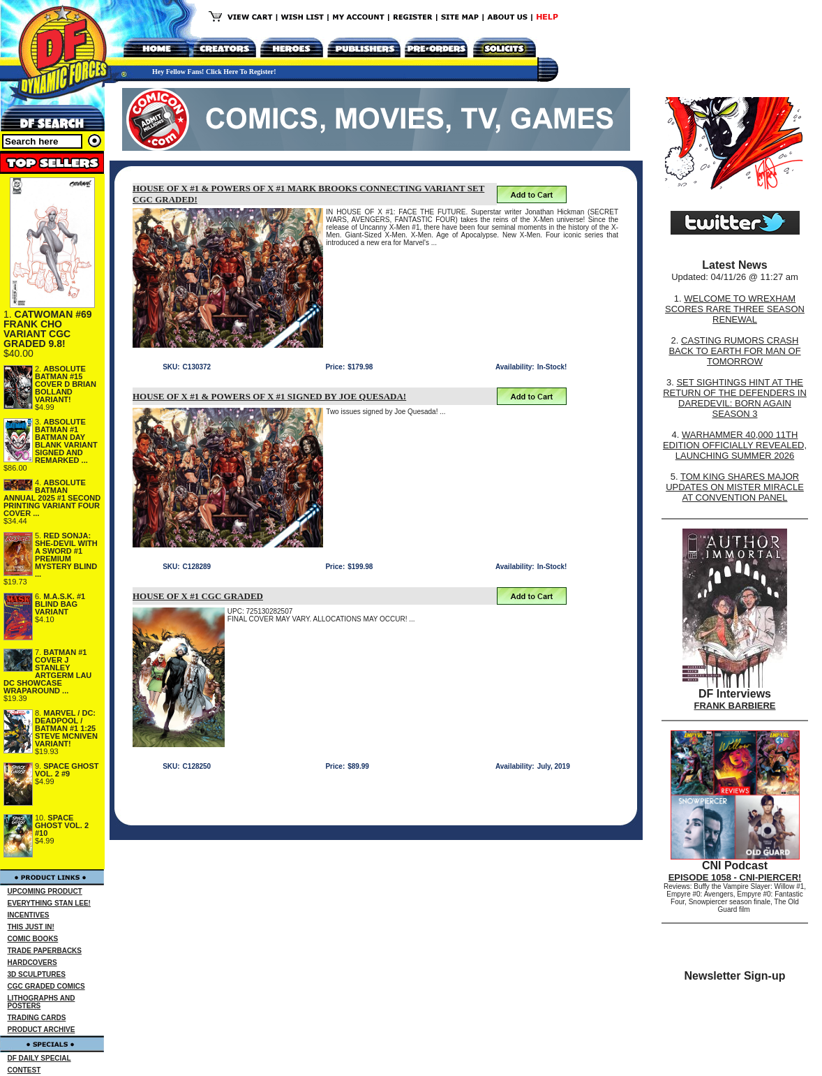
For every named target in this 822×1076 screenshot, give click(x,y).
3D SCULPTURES (37, 974)
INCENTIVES (29, 915)
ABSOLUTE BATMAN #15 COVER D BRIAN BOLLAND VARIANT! (65, 384)
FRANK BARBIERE (735, 705)
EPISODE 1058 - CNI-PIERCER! (735, 877)
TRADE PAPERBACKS (45, 951)
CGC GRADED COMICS (46, 986)
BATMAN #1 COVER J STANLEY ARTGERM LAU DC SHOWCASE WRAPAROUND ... (47, 671)
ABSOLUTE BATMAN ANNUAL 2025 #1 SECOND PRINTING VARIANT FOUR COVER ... (51, 497)
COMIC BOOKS (33, 939)
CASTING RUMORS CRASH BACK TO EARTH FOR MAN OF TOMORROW (734, 351)
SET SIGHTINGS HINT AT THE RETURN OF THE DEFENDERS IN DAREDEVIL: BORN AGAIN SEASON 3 (735, 398)
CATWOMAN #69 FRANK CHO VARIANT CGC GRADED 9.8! (47, 329)
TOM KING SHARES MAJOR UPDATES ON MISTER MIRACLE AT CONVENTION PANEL (735, 487)
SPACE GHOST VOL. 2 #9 (67, 770)
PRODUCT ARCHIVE (41, 1029)
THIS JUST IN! (31, 927)
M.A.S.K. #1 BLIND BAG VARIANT (60, 604)
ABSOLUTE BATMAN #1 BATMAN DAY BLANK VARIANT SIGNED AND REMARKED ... (66, 441)
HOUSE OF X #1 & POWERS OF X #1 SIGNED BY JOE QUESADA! (269, 396)
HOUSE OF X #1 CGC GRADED (198, 596)
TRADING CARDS (37, 1018)
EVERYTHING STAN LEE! (49, 903)
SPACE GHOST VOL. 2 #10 (62, 825)
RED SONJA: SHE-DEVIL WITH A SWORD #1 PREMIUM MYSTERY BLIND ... (66, 554)
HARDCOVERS (32, 962)
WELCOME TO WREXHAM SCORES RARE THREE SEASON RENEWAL (735, 309)
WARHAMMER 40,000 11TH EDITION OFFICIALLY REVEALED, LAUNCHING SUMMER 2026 (735, 445)
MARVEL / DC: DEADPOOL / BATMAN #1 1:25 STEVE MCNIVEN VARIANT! (66, 728)
